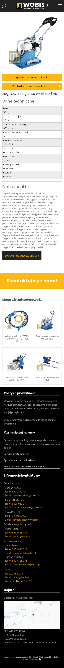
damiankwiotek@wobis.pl (26, 564)
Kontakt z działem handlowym (30, 86)
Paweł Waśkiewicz (30, 659)
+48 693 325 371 (18, 560)
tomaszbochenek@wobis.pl (27, 507)
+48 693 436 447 (18, 532)
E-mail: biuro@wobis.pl (17, 577)
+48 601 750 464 (18, 491)
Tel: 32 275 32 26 (14, 573)
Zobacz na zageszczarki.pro (22, 256)
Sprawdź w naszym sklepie (32, 77)
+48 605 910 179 (18, 503)
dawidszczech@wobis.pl (25, 519)
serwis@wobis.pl (22, 536)
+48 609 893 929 (18, 549)
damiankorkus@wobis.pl (26, 495)
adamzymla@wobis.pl (24, 552)
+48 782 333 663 (18, 515)
